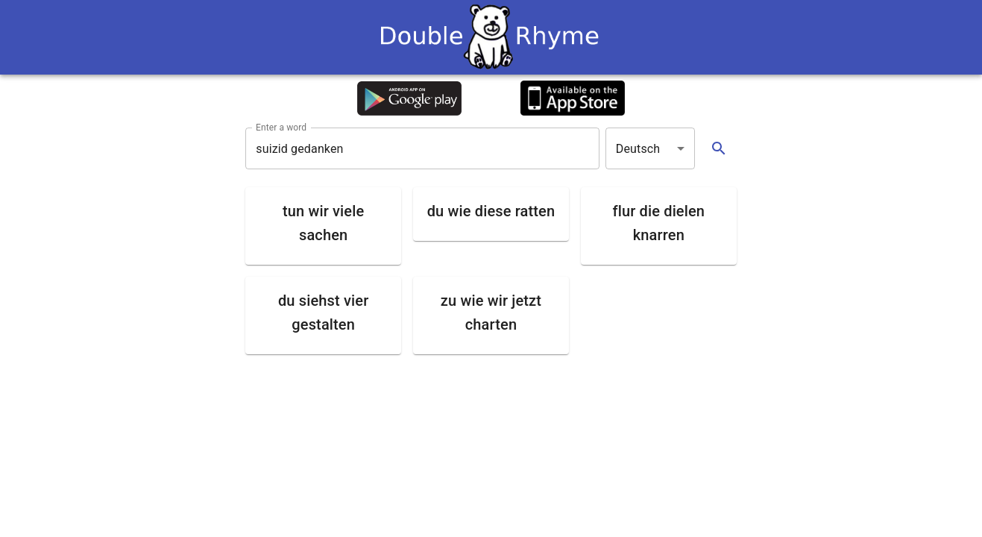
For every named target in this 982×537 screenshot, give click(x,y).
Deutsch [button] (638, 149)
